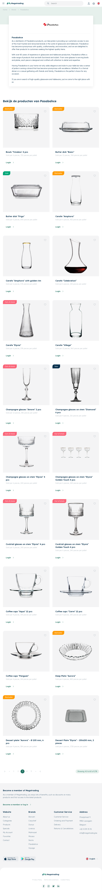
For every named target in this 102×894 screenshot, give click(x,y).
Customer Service (61, 817)
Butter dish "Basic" (64, 152)
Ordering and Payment (63, 821)
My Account (7, 832)
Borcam (31, 817)
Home (5, 10)
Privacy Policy (37, 880)
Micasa (31, 836)
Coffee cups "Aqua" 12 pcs (19, 611)
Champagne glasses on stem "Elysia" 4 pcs (25, 478)
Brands (32, 812)
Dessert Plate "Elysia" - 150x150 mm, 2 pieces (74, 741)
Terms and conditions (51, 880)
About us (6, 817)
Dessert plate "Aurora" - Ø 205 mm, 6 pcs (25, 741)
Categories (7, 821)
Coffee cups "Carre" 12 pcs (68, 611)
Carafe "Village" (63, 345)
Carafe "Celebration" (66, 280)
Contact (6, 840)
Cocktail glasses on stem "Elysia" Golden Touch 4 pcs (72, 545)
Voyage (31, 848)
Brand (14, 10)
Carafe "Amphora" (64, 216)
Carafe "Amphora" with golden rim (23, 280)
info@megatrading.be (88, 833)
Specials (6, 828)
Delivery (57, 825)
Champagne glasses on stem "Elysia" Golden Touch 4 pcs (74, 478)
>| (40, 771)
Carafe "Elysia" (13, 345)
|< (5, 771)
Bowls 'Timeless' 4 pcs (17, 152)
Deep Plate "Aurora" (65, 676)
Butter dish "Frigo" (15, 216)
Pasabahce (24, 10)
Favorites (7, 836)
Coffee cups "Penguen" (17, 676)
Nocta (31, 840)
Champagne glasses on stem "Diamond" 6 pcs (75, 411)
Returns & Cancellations (63, 828)
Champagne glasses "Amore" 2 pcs (23, 409)
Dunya (31, 825)
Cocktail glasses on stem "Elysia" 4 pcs (25, 544)
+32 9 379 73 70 (85, 829)
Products (6, 825)
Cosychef (32, 821)
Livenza (31, 828)
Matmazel (32, 832)
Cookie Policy (65, 880)
